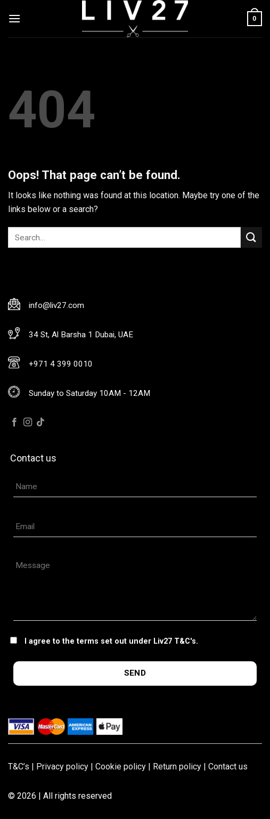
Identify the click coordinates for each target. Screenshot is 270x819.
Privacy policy (62, 766)
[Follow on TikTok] (40, 422)
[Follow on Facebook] (14, 422)
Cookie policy (120, 766)
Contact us (228, 766)
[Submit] (251, 237)
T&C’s (18, 766)
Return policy (177, 766)
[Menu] (14, 18)
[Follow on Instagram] (27, 422)
